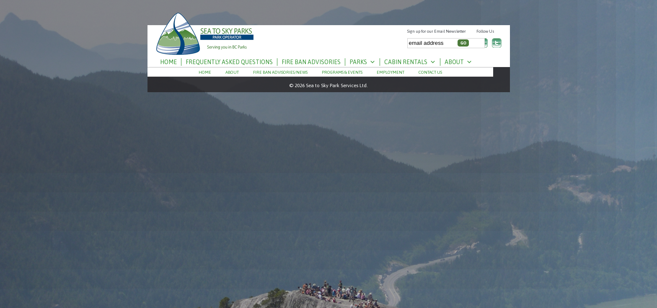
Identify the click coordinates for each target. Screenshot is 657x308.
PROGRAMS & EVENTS (342, 72)
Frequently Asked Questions (229, 62)
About (458, 62)
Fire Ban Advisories (311, 62)
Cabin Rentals (410, 62)
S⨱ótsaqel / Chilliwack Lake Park (205, 30)
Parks (362, 62)
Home (168, 62)
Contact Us (430, 72)
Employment (390, 72)
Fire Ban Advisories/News (280, 72)
